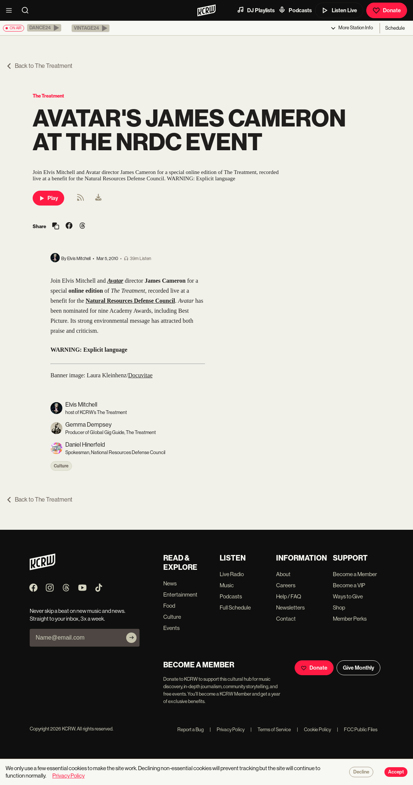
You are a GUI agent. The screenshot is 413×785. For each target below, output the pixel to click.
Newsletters (290, 607)
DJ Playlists (256, 10)
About (283, 574)
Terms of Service (270, 729)
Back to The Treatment (39, 65)
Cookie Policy (314, 729)
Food (169, 605)
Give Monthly (358, 667)
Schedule (395, 28)
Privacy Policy (227, 729)
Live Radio (232, 574)
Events (171, 628)
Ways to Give (348, 596)
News (170, 583)
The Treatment (48, 96)
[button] (44, 28)
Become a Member (355, 574)
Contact (286, 618)
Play (48, 198)
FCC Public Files (357, 729)
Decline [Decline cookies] (361, 772)
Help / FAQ (288, 596)
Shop (339, 607)
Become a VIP (349, 585)
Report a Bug (190, 729)
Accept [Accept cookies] (396, 772)
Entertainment (180, 594)
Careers (285, 585)
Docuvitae (140, 375)
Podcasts (295, 10)
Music (227, 585)
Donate (387, 10)
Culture (61, 466)
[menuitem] (98, 198)
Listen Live (339, 10)
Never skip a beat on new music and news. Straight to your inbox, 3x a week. (77, 615)
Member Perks (350, 618)
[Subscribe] (131, 638)
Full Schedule (235, 607)
